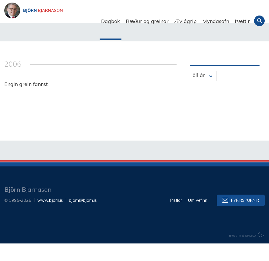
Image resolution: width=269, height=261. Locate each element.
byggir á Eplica (247, 252)
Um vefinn (197, 217)
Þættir (242, 21)
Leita (259, 21)
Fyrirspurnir (245, 217)
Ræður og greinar (147, 21)
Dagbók (110, 21)
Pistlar (176, 217)
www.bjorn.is (50, 217)
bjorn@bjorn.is (83, 217)
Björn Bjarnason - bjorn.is (61, 21)
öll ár (199, 92)
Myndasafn (215, 21)
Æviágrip (185, 21)
